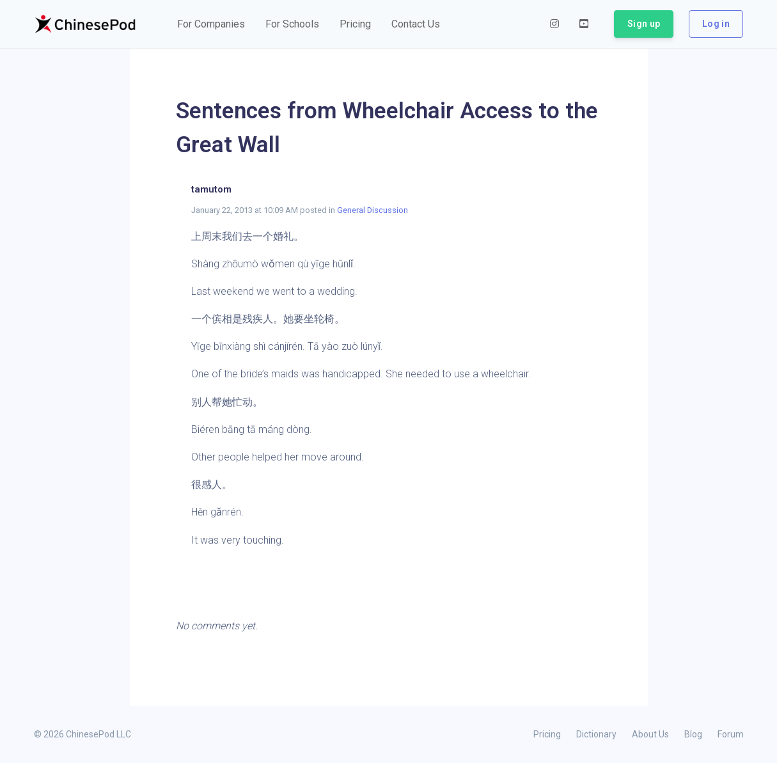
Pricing (547, 734)
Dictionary (596, 734)
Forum (731, 734)
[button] (211, 24)
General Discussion (372, 210)
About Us (650, 734)
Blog (693, 734)
